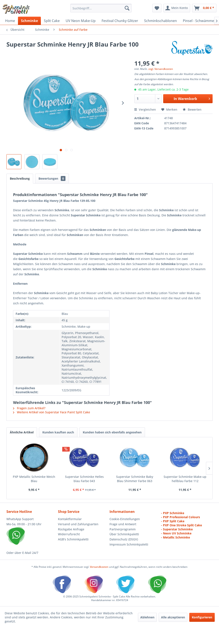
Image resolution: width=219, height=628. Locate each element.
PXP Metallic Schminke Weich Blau (34, 479)
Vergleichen (145, 109)
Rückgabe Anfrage (71, 529)
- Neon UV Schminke (176, 533)
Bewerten (192, 109)
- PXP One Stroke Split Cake (181, 525)
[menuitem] (101, 8)
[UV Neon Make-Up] (81, 21)
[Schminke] (29, 21)
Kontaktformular (70, 519)
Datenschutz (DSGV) (124, 539)
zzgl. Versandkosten (160, 69)
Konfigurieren (202, 617)
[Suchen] (127, 8)
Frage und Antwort (123, 524)
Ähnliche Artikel (22, 432)
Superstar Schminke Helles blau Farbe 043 (84, 479)
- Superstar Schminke (177, 529)
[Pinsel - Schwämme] (198, 21)
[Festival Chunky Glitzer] (120, 21)
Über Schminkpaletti (124, 534)
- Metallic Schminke (175, 537)
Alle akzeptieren (173, 617)
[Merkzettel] (156, 8)
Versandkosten (99, 567)
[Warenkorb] (204, 8)
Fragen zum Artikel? (29, 408)
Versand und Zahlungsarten (78, 524)
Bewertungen (51, 178)
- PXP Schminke (172, 513)
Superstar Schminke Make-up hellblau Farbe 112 (185, 479)
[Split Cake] (52, 21)
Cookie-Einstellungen (125, 519)
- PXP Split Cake (172, 521)
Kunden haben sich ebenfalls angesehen (112, 432)
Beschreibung (20, 178)
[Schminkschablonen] (160, 21)
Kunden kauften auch (58, 432)
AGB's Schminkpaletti (73, 539)
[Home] (10, 21)
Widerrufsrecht (69, 534)
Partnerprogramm (123, 529)
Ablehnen (147, 617)
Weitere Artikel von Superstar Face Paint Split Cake (51, 412)
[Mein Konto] (176, 8)
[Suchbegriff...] (101, 8)
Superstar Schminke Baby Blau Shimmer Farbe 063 (134, 479)
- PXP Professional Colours (180, 517)
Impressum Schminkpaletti (129, 544)
